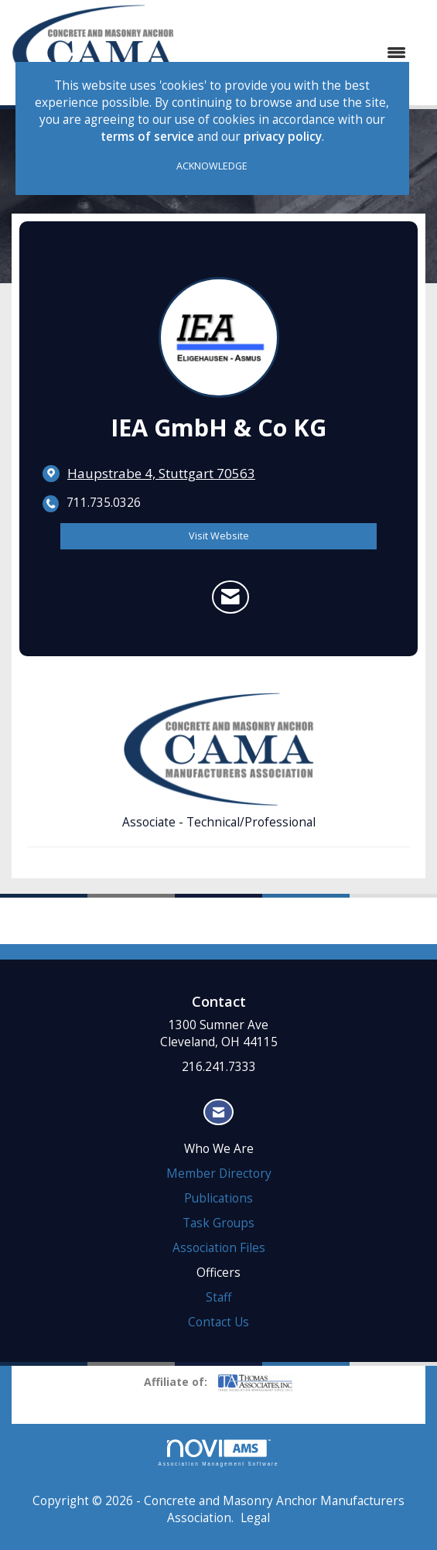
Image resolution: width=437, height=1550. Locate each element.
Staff (218, 1297)
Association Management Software (219, 1452)
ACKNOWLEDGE (212, 166)
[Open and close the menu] (298, 52)
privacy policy (283, 136)
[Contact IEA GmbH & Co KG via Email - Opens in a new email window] (230, 596)
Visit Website (219, 535)
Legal (255, 1518)
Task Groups (218, 1223)
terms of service (147, 136)
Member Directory (218, 1173)
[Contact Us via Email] (218, 1112)
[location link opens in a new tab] (161, 473)
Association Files (218, 1248)
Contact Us (218, 1322)
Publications (218, 1198)
